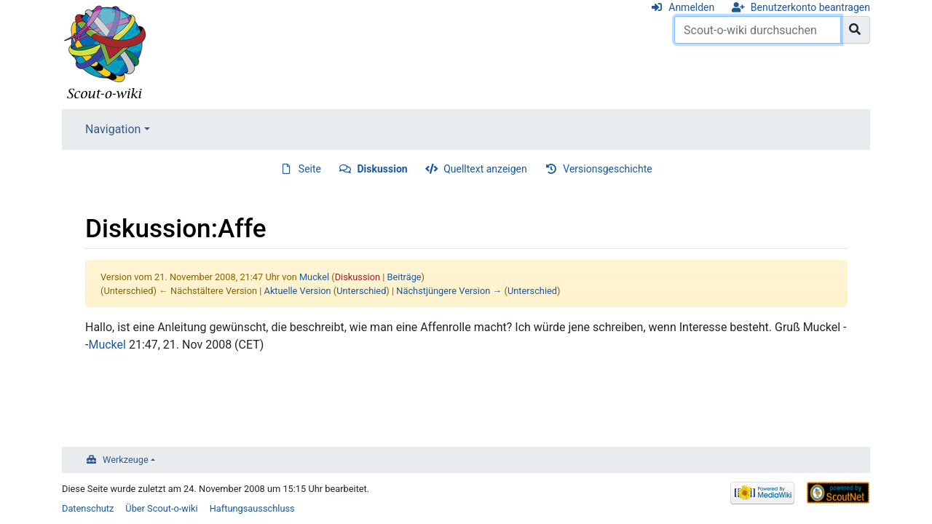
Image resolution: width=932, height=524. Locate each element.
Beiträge (404, 276)
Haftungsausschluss (252, 508)
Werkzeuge (126, 459)
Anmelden (691, 7)
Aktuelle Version (297, 290)
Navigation (113, 129)
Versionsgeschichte (607, 169)
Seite (310, 169)
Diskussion (383, 169)
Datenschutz (88, 508)
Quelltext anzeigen (485, 169)
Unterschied (361, 290)
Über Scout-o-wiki (161, 508)
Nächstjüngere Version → (449, 290)
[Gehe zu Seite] (855, 30)
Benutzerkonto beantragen (810, 7)
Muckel (107, 345)
